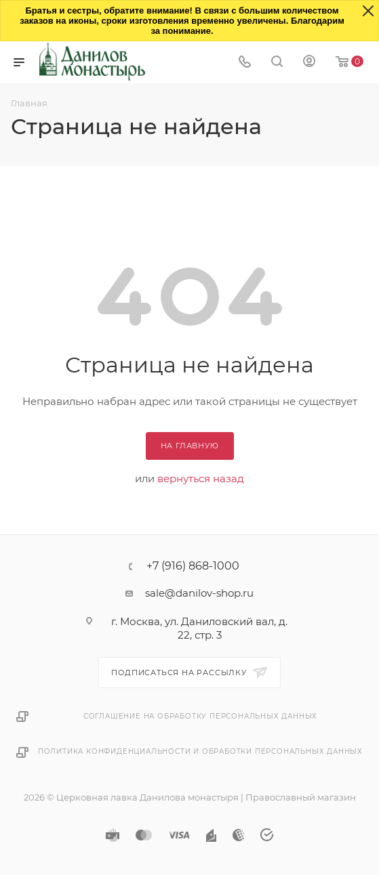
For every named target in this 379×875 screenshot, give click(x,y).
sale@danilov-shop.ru (199, 592)
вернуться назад (200, 478)
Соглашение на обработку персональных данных (200, 716)
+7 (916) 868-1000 (192, 566)
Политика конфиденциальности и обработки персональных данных (200, 751)
